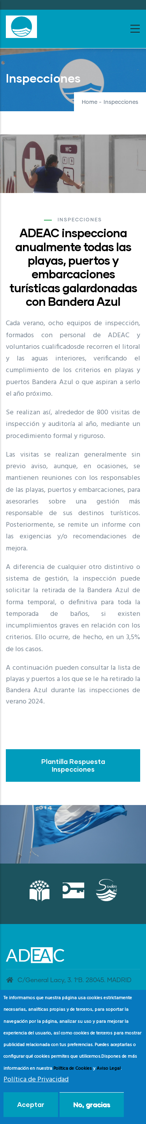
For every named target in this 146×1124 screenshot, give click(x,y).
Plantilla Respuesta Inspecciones (73, 765)
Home (89, 102)
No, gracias (91, 1104)
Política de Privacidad (36, 1079)
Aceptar (30, 1104)
